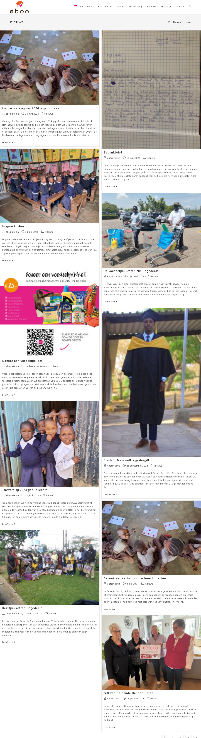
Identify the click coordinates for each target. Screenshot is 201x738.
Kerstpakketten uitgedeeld (22, 608)
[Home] (169, 22)
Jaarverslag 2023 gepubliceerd (25, 490)
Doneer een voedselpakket (22, 361)
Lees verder (8, 142)
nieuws (49, 114)
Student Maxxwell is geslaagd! (126, 460)
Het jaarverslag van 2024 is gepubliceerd (32, 108)
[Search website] (190, 7)
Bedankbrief (113, 153)
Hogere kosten (13, 226)
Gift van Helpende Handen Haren (128, 693)
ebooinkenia (12, 114)
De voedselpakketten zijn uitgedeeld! (132, 271)
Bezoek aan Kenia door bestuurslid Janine (135, 578)
